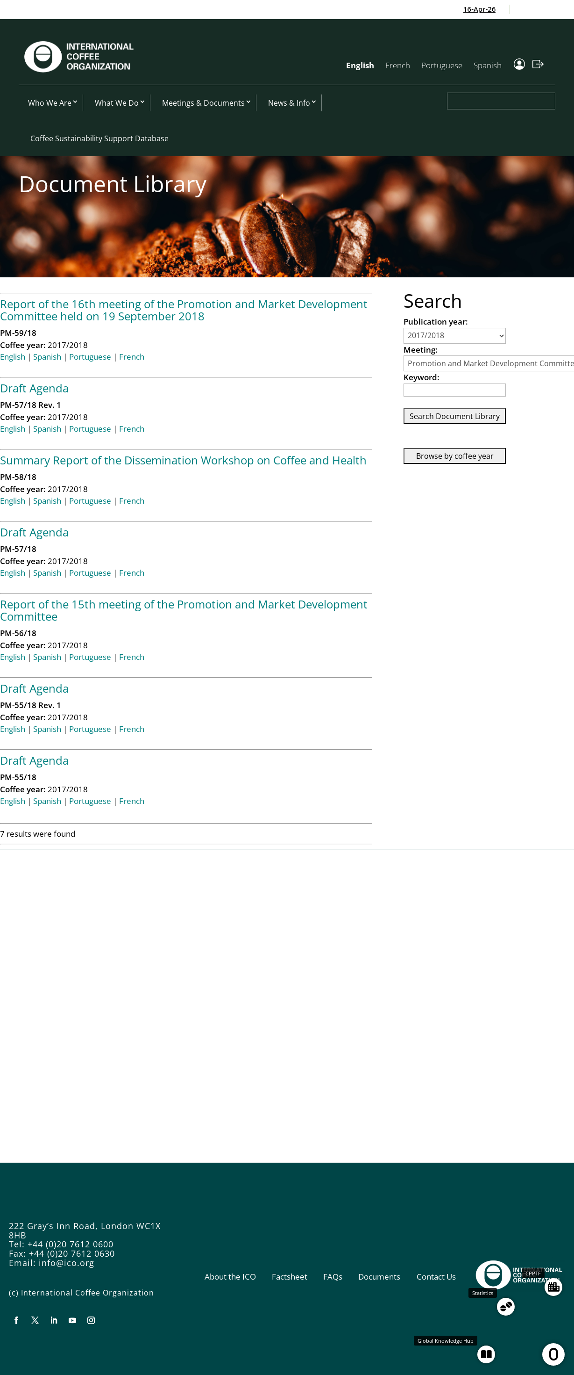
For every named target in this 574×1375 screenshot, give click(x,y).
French (397, 65)
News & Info (289, 103)
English (360, 65)
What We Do (117, 103)
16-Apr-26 (484, 9)
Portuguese (441, 65)
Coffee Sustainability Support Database (99, 138)
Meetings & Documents (203, 103)
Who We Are (49, 103)
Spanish (488, 65)
